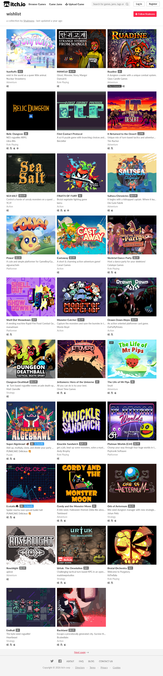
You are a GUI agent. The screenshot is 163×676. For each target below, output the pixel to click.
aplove (9, 571)
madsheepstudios (65, 575)
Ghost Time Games (66, 389)
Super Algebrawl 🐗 (17, 443)
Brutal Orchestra (117, 568)
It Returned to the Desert (122, 133)
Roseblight (12, 568)
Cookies (116, 667)
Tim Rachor (113, 141)
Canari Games (64, 265)
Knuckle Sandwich (67, 443)
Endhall (10, 630)
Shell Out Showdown (18, 319)
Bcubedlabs (62, 637)
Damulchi (61, 78)
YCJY (9, 203)
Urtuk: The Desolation (69, 568)
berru (59, 203)
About (70, 661)
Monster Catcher (67, 319)
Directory (80, 667)
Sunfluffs (11, 71)
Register (153, 4)
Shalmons (28, 20)
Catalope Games (115, 265)
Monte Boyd (63, 327)
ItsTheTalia (112, 575)
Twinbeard (62, 513)
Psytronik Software (116, 451)
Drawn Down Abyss (118, 319)
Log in (139, 4)
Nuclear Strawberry (16, 78)
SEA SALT (11, 195)
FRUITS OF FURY (67, 195)
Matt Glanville (13, 389)
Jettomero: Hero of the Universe (75, 381)
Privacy (104, 667)
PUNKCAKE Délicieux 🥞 (18, 451)
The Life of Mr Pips (118, 381)
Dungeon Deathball (17, 381)
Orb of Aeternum (117, 506)
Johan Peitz (113, 513)
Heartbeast (11, 637)
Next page (80, 652)
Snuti (110, 385)
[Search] (127, 4)
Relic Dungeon (14, 133)
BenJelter (61, 141)
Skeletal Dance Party (119, 257)
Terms (92, 667)
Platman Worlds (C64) (119, 443)
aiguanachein (12, 265)
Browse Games (37, 4)
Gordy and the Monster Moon (74, 506)
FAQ (81, 661)
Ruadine (112, 71)
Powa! (10, 257)
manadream (12, 327)
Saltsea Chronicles (118, 195)
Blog (91, 661)
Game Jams (55, 4)
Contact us (106, 661)
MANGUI (62, 71)
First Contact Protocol (69, 133)
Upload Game (74, 4)
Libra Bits (11, 141)
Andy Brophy (63, 451)
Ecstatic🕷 (12, 506)
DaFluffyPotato (115, 327)
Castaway (62, 257)
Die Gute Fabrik (115, 203)
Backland (62, 630)
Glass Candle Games (117, 78)
